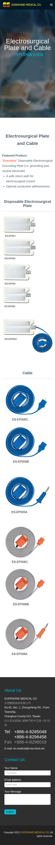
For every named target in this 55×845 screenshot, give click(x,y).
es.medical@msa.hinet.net (28, 748)
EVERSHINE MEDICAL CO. (35, 832)
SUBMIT (10, 812)
